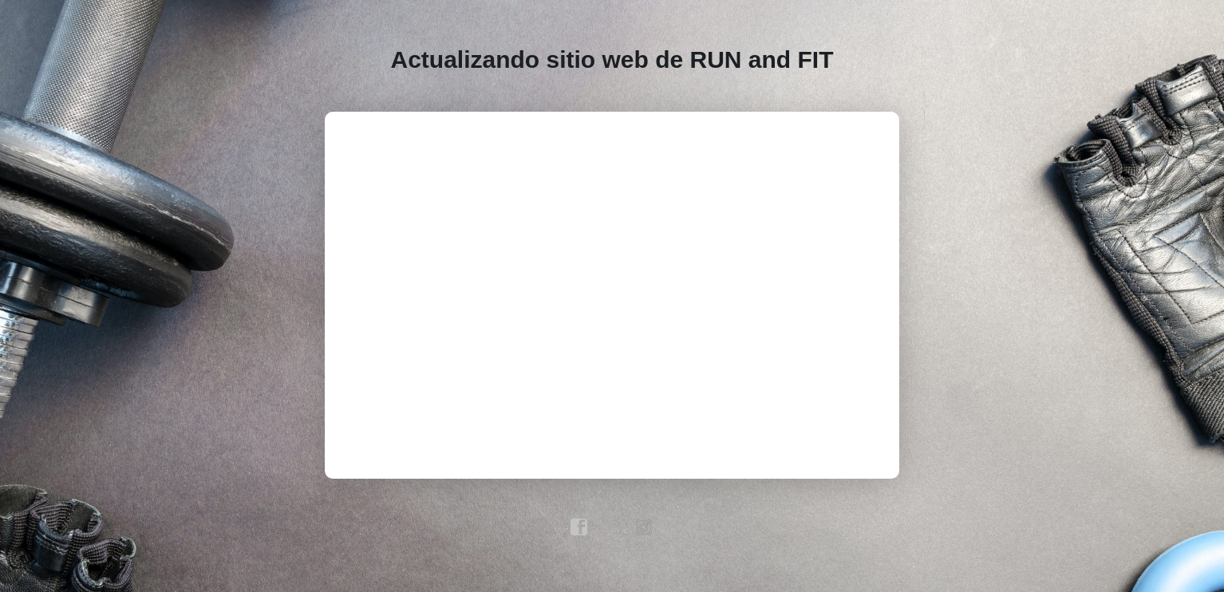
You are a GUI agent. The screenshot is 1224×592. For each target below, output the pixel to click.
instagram (644, 527)
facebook (579, 527)
